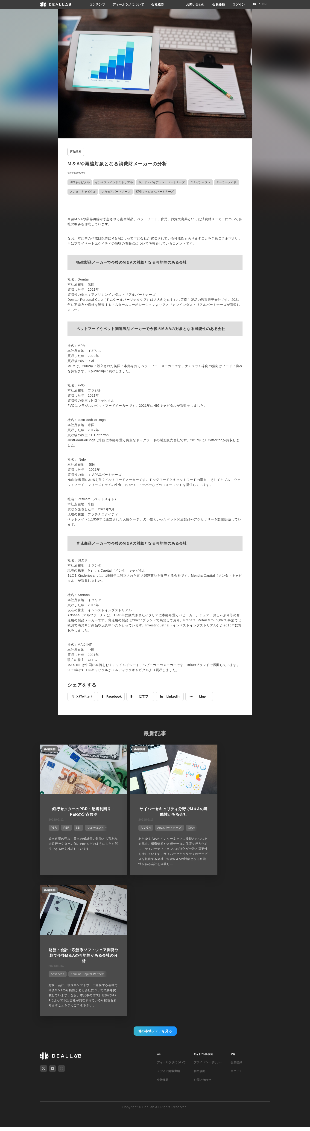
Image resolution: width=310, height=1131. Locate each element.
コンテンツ (93, 4)
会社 (159, 915)
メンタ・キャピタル (83, 191)
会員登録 (217, 4)
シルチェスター (96, 826)
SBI (77, 826)
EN (264, 4)
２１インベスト (200, 181)
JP (254, 4)
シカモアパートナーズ (115, 191)
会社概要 (158, 4)
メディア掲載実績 (168, 932)
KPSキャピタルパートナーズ (155, 191)
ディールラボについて (127, 4)
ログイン (238, 4)
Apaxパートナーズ (156, 826)
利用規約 (199, 932)
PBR (53, 826)
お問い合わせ (193, 4)
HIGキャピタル (80, 181)
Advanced (212, 831)
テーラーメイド (226, 181)
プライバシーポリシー (208, 923)
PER (65, 826)
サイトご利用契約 (203, 915)
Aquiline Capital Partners (242, 831)
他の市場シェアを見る (155, 892)
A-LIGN (132, 826)
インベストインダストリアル (114, 181)
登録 (233, 915)
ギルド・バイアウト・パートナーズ (161, 181)
